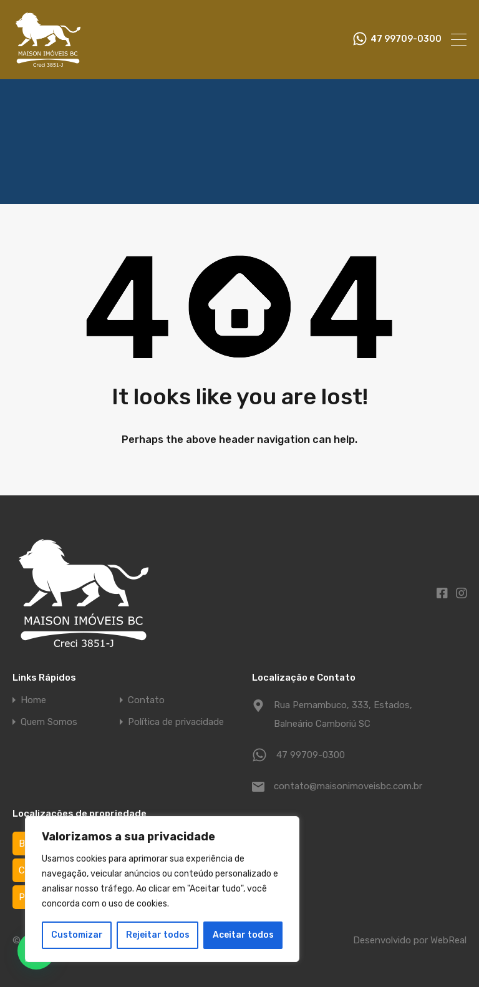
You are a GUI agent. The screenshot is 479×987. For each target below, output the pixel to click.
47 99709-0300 (406, 39)
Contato (146, 700)
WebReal (448, 940)
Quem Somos (49, 722)
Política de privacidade (176, 722)
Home (33, 700)
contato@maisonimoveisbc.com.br (348, 786)
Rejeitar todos (158, 935)
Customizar (77, 935)
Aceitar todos (243, 935)
